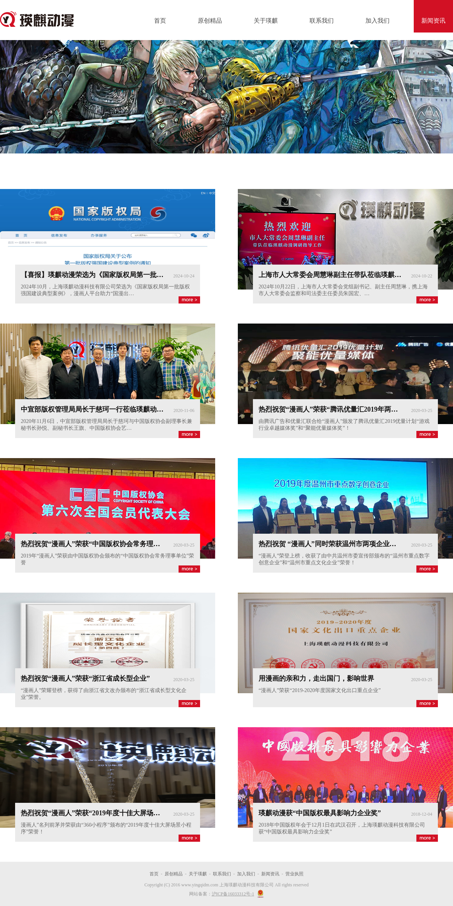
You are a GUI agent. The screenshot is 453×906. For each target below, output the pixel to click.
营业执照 (294, 874)
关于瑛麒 (266, 20)
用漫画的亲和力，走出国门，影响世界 (316, 678)
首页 (160, 20)
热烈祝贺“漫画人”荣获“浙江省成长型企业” (85, 678)
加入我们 (377, 20)
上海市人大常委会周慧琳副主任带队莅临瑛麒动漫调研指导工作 (354, 275)
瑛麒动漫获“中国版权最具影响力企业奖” (320, 813)
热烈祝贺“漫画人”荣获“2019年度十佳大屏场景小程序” (102, 813)
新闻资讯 (433, 20)
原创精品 (210, 20)
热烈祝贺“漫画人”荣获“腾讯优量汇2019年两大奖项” (337, 409)
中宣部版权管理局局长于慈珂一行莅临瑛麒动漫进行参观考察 (112, 409)
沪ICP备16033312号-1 (233, 894)
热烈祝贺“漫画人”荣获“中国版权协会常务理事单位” (99, 544)
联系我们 (322, 20)
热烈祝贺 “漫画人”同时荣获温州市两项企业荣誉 (331, 544)
